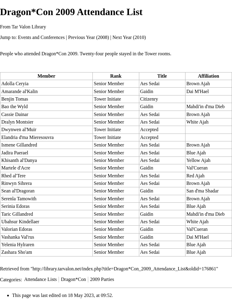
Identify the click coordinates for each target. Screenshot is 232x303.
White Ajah (197, 121)
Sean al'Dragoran (17, 190)
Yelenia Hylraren (17, 244)
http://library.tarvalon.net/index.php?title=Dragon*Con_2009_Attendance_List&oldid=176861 (124, 268)
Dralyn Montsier (17, 121)
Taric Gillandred (17, 214)
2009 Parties (102, 279)
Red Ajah (195, 175)
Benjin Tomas (14, 99)
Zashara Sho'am (16, 252)
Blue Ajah (196, 152)
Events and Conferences (41, 37)
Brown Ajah (198, 83)
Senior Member (109, 83)
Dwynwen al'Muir (18, 129)
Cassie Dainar (14, 114)
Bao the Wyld (14, 106)
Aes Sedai (150, 83)
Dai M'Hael (197, 91)
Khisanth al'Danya (19, 160)
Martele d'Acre (15, 167)
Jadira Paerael (14, 152)
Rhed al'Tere (13, 175)
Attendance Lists (40, 279)
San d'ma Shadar (202, 190)
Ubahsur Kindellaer (20, 221)
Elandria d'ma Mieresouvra (27, 137)
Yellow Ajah (198, 160)
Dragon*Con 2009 (59, 53)
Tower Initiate (107, 99)
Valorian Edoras (16, 229)
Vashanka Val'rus (17, 237)
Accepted (149, 129)
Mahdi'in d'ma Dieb (205, 106)
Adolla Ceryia (14, 83)
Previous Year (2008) (88, 37)
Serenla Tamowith (18, 198)
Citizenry (149, 99)
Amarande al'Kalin (19, 91)
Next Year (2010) (129, 37)
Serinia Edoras (15, 206)
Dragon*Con (73, 279)
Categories (10, 279)
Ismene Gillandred (19, 144)
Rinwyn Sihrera (16, 183)
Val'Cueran (197, 167)
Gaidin (146, 91)
